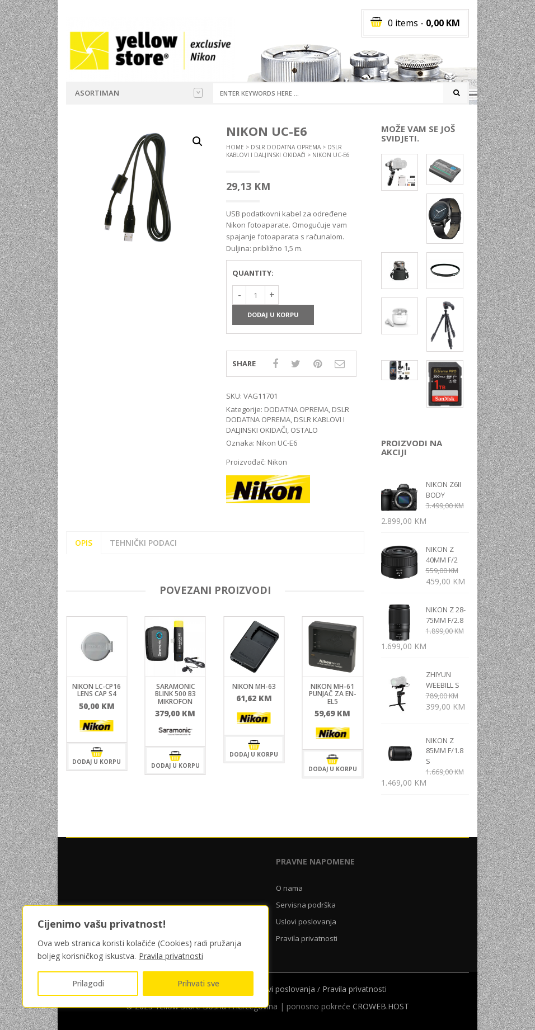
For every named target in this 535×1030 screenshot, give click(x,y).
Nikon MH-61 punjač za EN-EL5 (332, 694)
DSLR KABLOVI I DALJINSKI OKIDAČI (284, 151)
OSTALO (304, 430)
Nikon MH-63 (254, 686)
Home (235, 147)
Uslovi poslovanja (306, 921)
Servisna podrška (306, 905)
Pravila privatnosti (171, 956)
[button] (197, 141)
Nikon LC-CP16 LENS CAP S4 (96, 690)
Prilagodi (88, 983)
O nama (289, 888)
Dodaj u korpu (273, 314)
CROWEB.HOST (381, 1006)
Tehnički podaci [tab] (143, 542)
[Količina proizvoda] (255, 295)
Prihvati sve (198, 983)
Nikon (277, 462)
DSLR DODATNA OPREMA (286, 147)
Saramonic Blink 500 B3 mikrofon (175, 694)
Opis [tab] (83, 542)
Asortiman (139, 93)
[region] (145, 956)
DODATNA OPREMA (296, 409)
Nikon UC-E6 (276, 443)
